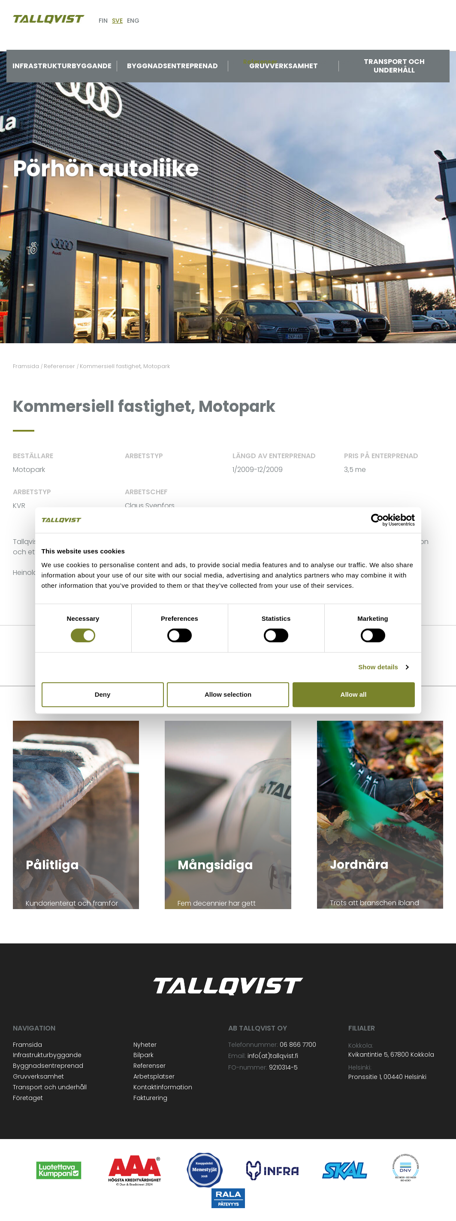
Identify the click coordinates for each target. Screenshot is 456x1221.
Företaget (28, 1098)
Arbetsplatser (154, 1076)
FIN (103, 20)
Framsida (27, 1044)
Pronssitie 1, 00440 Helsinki (387, 1077)
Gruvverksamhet (283, 66)
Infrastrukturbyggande (62, 66)
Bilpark (143, 1055)
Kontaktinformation (162, 1087)
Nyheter (145, 1044)
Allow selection (228, 694)
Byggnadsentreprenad (172, 66)
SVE (117, 20)
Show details (378, 667)
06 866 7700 (298, 1044)
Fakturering (150, 1098)
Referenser (149, 1065)
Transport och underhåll (394, 66)
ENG (133, 20)
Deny (103, 694)
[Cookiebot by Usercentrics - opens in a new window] (377, 520)
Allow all (354, 694)
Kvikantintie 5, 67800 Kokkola (391, 1054)
